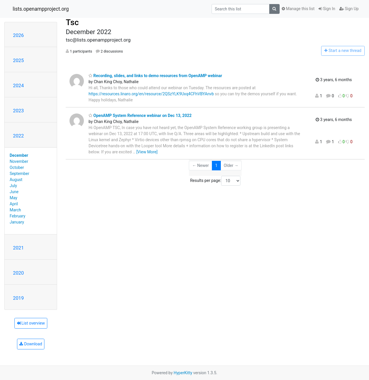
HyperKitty (183, 372)
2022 (18, 136)
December (19, 155)
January (17, 222)
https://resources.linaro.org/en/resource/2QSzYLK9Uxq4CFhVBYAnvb (151, 94)
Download (30, 344)
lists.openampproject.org (41, 9)
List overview (31, 323)
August (16, 179)
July (13, 185)
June (14, 191)
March (15, 210)
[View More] (146, 152)
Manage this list (298, 8)
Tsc (72, 22)
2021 (18, 248)
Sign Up (349, 8)
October (17, 167)
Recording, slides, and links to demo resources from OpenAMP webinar (155, 75)
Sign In (327, 8)
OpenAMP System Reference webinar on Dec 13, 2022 (140, 115)
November (19, 161)
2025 (18, 60)
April (14, 204)
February (17, 216)
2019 (18, 298)
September (19, 173)
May (13, 197)
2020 (18, 273)
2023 (18, 110)
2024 (18, 85)
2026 (18, 35)
